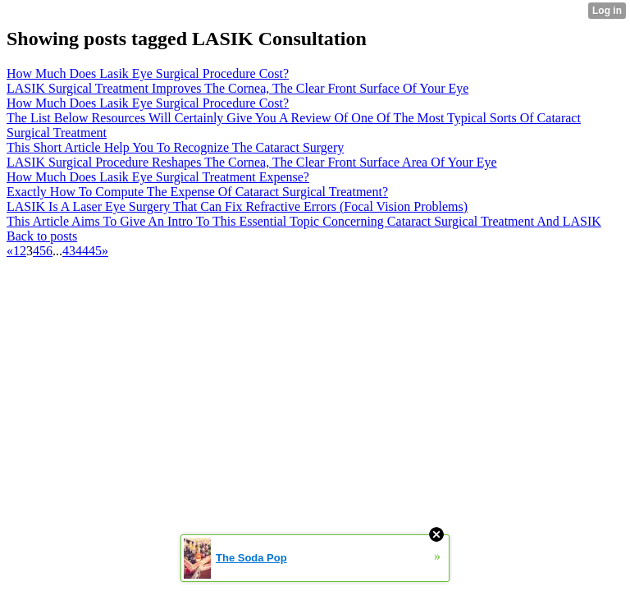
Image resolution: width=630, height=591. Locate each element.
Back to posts (42, 236)
